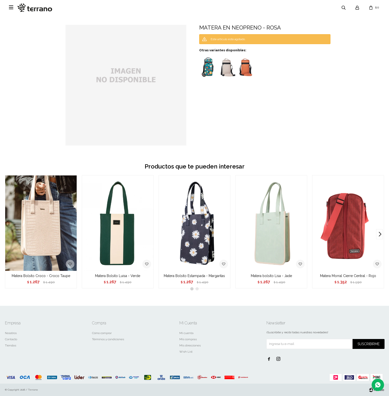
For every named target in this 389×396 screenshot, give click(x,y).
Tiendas (10, 345)
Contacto (11, 339)
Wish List (186, 351)
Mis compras (188, 339)
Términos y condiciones (108, 339)
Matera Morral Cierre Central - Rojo (348, 276)
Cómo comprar (102, 333)
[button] (379, 234)
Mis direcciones (190, 345)
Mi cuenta (186, 333)
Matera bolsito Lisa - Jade (271, 276)
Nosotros (11, 333)
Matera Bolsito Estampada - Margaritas (194, 276)
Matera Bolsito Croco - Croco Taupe (41, 276)
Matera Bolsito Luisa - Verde (117, 276)
